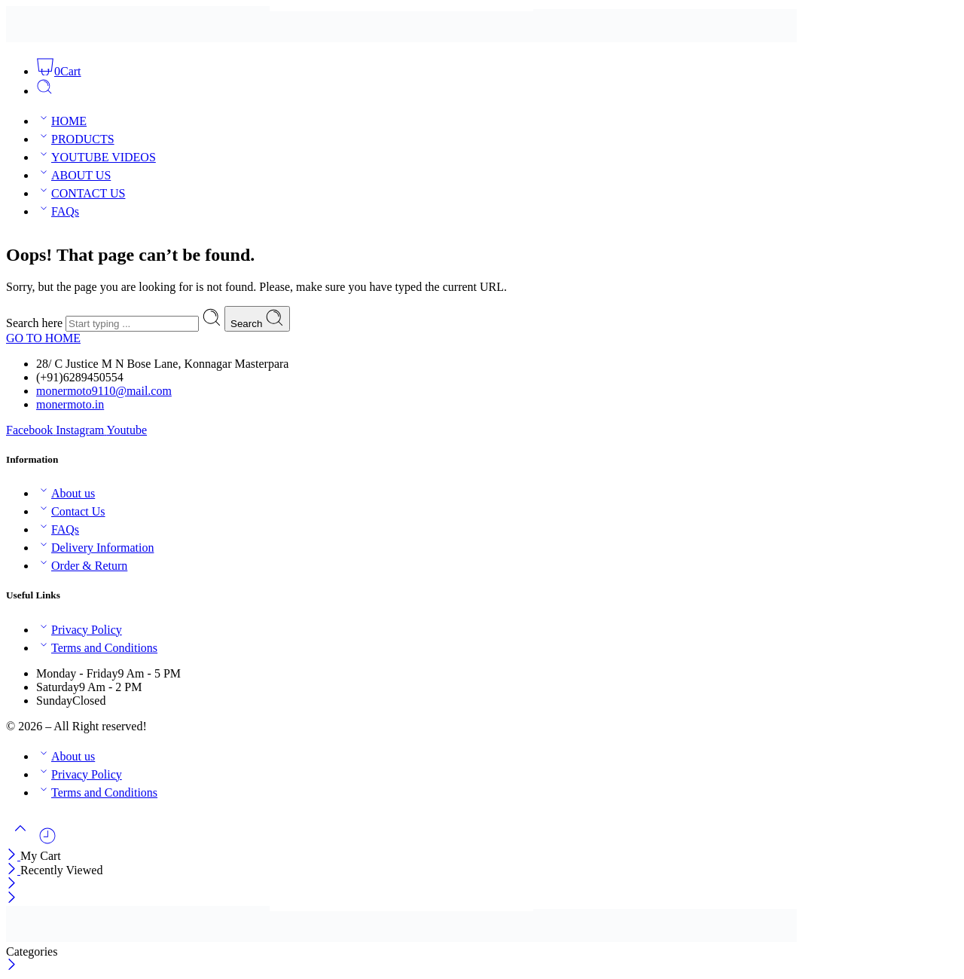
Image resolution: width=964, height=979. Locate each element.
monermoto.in (70, 404)
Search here (36, 323)
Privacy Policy (79, 629)
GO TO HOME (43, 338)
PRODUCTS (75, 139)
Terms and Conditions (96, 647)
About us (65, 493)
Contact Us (70, 511)
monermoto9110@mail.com (104, 390)
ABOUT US (73, 175)
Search (257, 318)
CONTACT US (80, 193)
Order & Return (81, 565)
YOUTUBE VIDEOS (96, 157)
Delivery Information (95, 547)
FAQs (57, 211)
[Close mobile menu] (11, 898)
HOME (61, 121)
